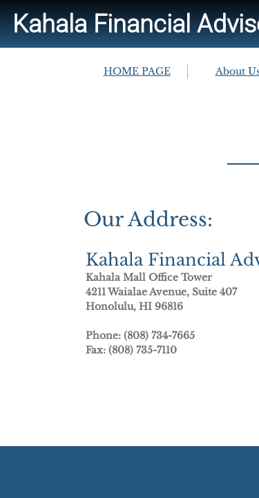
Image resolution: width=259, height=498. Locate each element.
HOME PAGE (137, 71)
